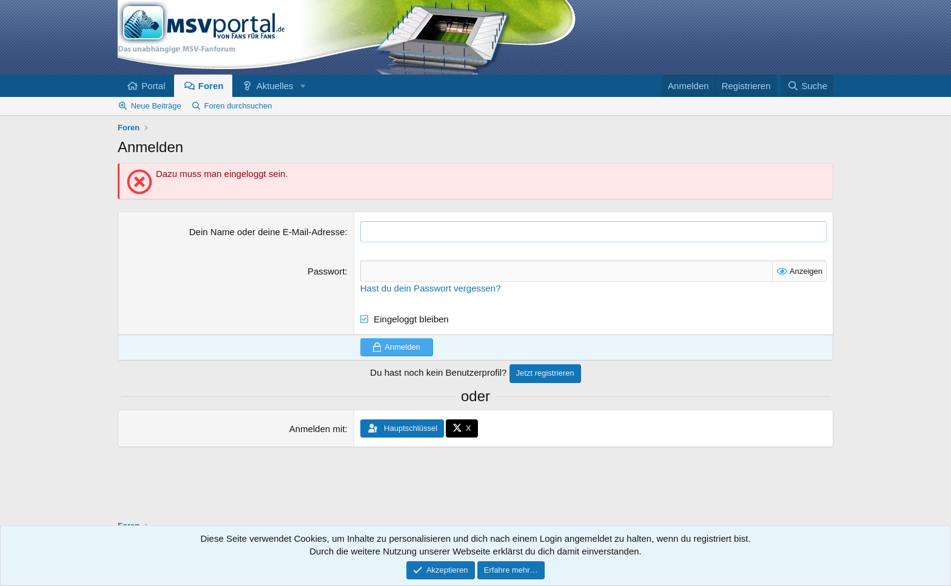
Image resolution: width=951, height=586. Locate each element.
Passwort (326, 271)
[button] (302, 86)
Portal (153, 86)
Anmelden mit (317, 429)
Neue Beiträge (156, 105)
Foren (211, 86)
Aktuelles (275, 86)
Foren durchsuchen (238, 105)
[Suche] (807, 86)
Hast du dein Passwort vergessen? (430, 288)
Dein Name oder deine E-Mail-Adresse (267, 232)
